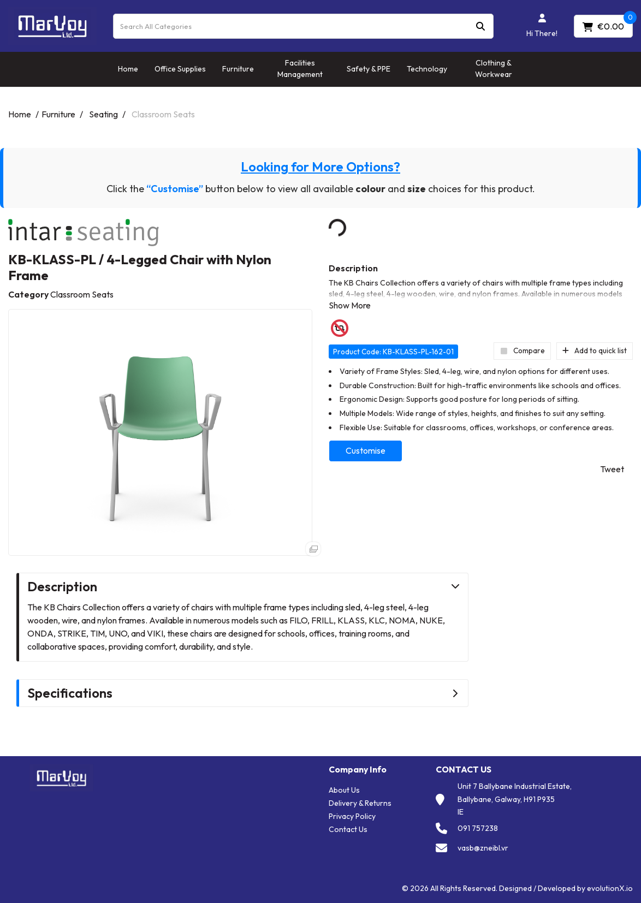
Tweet (612, 469)
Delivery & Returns (360, 803)
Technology (427, 69)
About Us (344, 790)
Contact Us (348, 829)
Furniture (238, 69)
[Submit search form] (480, 26)
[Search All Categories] (303, 26)
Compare (522, 350)
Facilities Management (300, 68)
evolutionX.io (610, 888)
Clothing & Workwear (493, 68)
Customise (365, 450)
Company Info (358, 769)
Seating (103, 114)
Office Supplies (180, 69)
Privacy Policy (352, 816)
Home (128, 69)
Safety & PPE (368, 69)
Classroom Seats (163, 114)
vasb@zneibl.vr (483, 848)
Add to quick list (594, 350)
